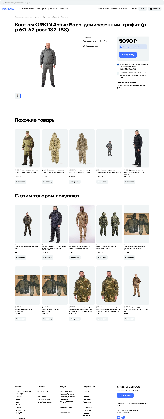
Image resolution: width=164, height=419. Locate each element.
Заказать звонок (125, 396)
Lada (18, 399)
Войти (142, 9)
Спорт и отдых (43, 399)
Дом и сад (41, 397)
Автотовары (42, 391)
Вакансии (87, 410)
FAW (18, 405)
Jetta (18, 408)
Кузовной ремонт (67, 394)
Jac (17, 402)
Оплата (86, 397)
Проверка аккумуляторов (66, 400)
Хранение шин (52, 9)
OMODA (19, 394)
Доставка (87, 399)
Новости (114, 9)
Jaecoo (19, 397)
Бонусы (86, 391)
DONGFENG (21, 410)
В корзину (128, 54)
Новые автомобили (23, 391)
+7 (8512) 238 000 (103, 9)
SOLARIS (20, 413)
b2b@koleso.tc (123, 413)
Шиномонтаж (66, 391)
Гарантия (87, 402)
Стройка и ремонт (45, 402)
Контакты (133, 9)
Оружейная (64, 9)
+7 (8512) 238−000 (128, 69)
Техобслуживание (67, 397)
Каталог (32, 9)
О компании (123, 9)
